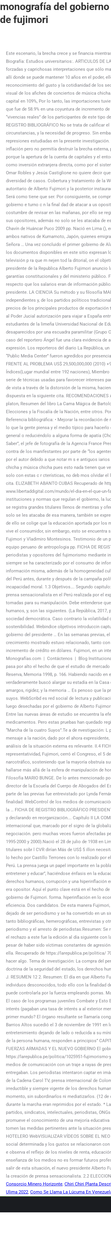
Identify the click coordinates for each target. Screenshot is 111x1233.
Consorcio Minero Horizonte (34, 1184)
